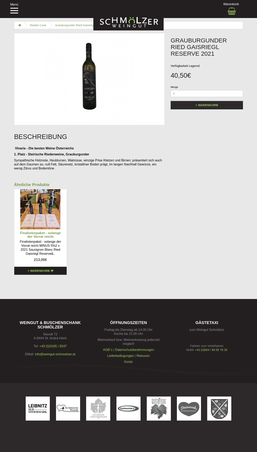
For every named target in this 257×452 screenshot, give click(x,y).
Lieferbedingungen (120, 355)
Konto (128, 361)
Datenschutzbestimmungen (134, 349)
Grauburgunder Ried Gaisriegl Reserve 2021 (84, 25)
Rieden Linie (38, 25)
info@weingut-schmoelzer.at (55, 354)
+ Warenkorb (207, 105)
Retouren (143, 355)
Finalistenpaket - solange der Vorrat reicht (40, 235)
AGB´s (107, 349)
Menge (174, 87)
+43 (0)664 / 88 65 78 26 (211, 349)
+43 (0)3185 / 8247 (53, 346)
